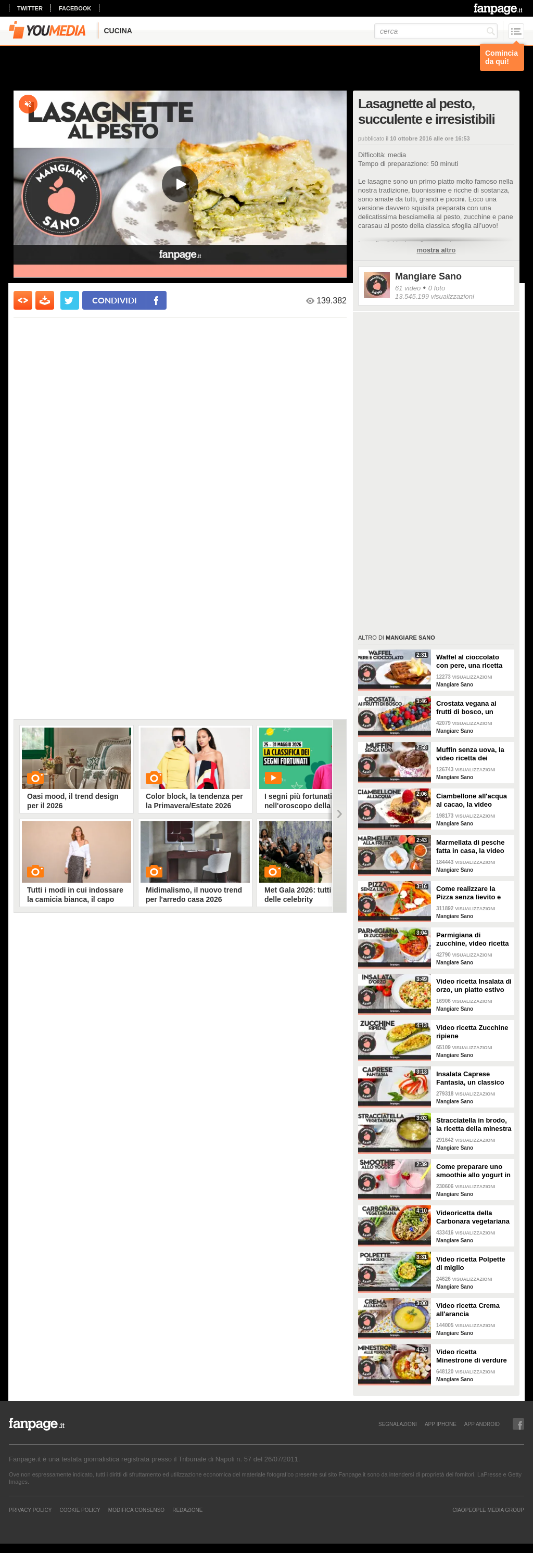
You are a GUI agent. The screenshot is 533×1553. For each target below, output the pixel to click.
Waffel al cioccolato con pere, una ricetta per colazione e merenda (469, 661)
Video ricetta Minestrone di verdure (471, 1356)
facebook (75, 8)
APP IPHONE (440, 1424)
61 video (408, 288)
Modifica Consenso (136, 1509)
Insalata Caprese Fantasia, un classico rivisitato (470, 1078)
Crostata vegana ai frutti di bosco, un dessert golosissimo (469, 707)
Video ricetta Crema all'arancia (468, 1310)
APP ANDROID (482, 1424)
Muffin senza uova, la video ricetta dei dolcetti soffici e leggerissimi (470, 754)
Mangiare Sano (428, 276)
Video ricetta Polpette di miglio (470, 1263)
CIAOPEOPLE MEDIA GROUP (488, 1509)
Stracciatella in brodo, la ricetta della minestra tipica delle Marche (474, 1124)
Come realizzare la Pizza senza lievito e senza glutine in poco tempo (470, 893)
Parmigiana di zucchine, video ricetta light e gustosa (472, 939)
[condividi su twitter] (69, 300)
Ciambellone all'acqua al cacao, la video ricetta (471, 800)
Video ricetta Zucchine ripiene (472, 1032)
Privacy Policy (30, 1509)
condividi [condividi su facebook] (114, 300)
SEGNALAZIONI (397, 1424)
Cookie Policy (79, 1509)
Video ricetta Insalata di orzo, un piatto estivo (474, 985)
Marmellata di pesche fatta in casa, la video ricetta (470, 846)
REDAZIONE (187, 1509)
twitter (30, 8)
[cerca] (436, 31)
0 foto (437, 288)
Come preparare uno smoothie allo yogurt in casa (473, 1171)
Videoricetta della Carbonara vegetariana (473, 1217)
